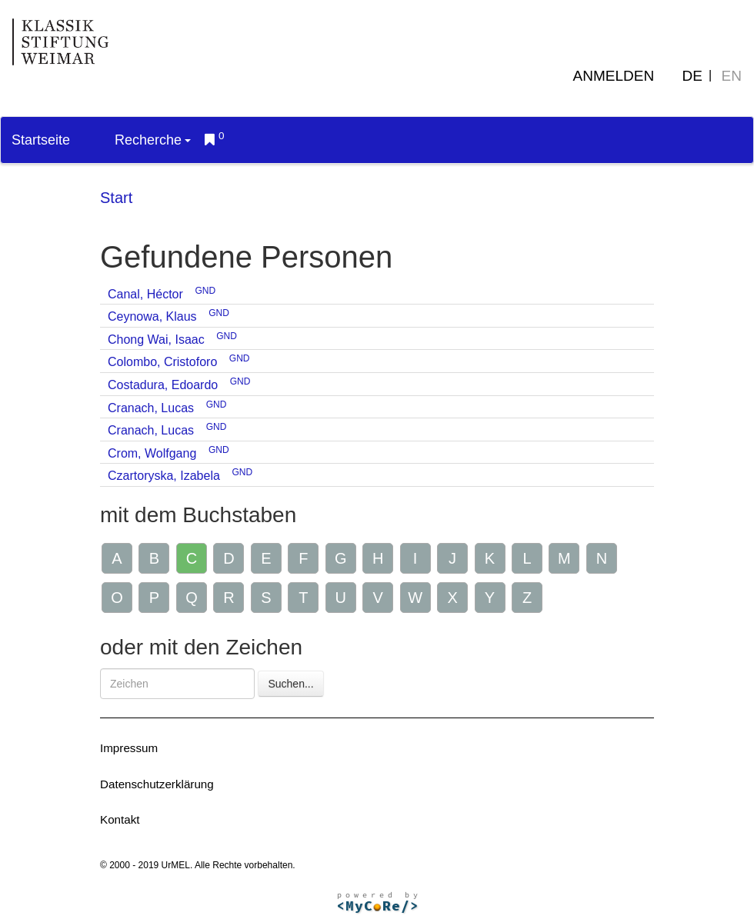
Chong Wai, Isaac (156, 339)
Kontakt (120, 819)
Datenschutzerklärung (157, 784)
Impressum (129, 747)
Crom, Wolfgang (152, 453)
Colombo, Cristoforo (162, 361)
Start (116, 197)
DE (692, 76)
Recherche (153, 140)
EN (732, 76)
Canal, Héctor (145, 294)
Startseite (41, 140)
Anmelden (614, 76)
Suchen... (290, 684)
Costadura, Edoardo (163, 384)
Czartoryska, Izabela (164, 475)
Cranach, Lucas (151, 408)
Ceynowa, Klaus (152, 316)
